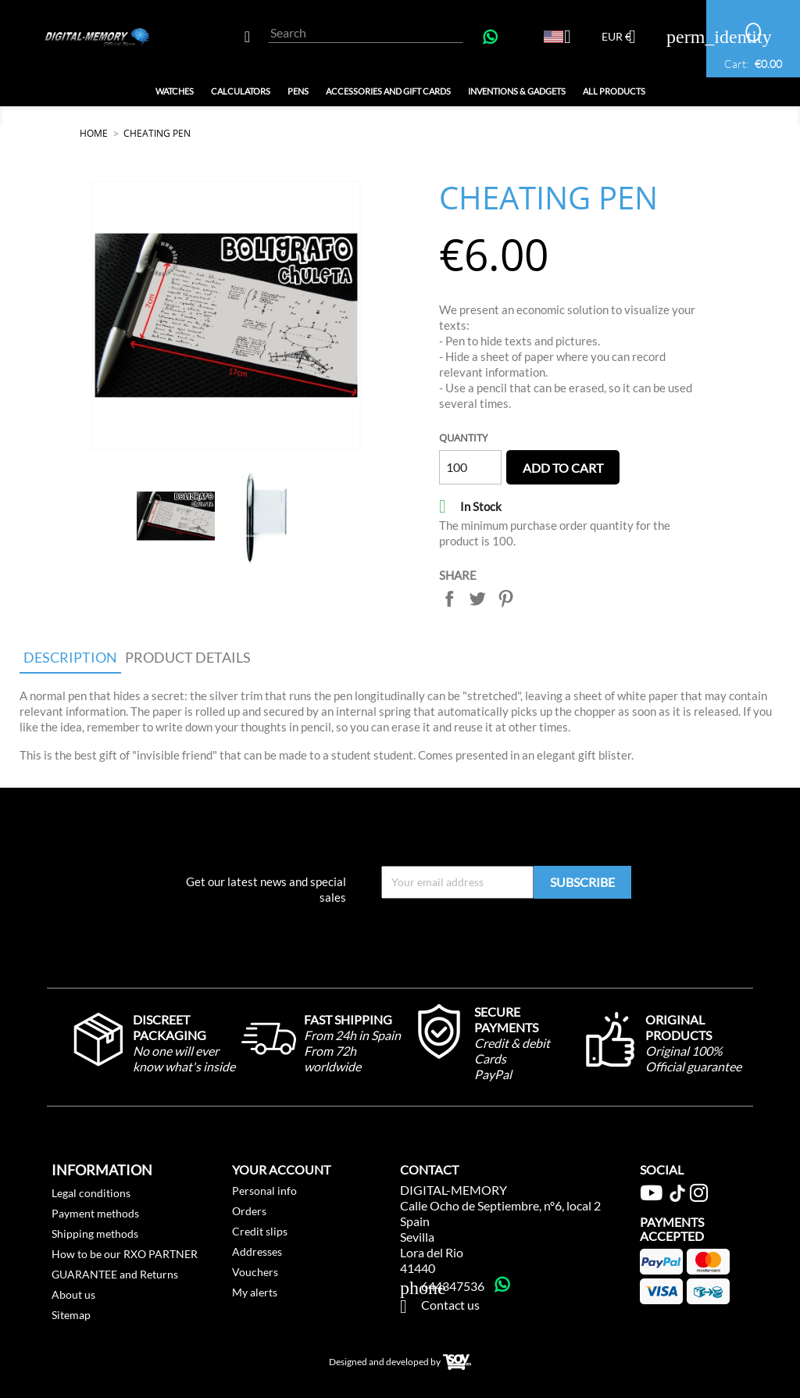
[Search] (365, 33)
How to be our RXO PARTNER (125, 1253)
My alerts (254, 1292)
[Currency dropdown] (625, 38)
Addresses (257, 1251)
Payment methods (95, 1213)
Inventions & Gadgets (517, 91)
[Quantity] (470, 467)
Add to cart (563, 467)
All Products (614, 91)
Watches (174, 91)
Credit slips (260, 1231)
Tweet (477, 598)
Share (449, 598)
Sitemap (71, 1314)
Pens (298, 91)
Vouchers (255, 1271)
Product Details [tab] (188, 657)
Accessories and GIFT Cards (388, 91)
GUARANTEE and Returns (115, 1274)
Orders (249, 1210)
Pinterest (505, 598)
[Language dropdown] (563, 38)
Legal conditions (91, 1193)
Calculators (240, 91)
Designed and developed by (400, 1362)
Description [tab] (70, 657)
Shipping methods (95, 1233)
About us (73, 1294)
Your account (281, 1169)
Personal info (264, 1190)
